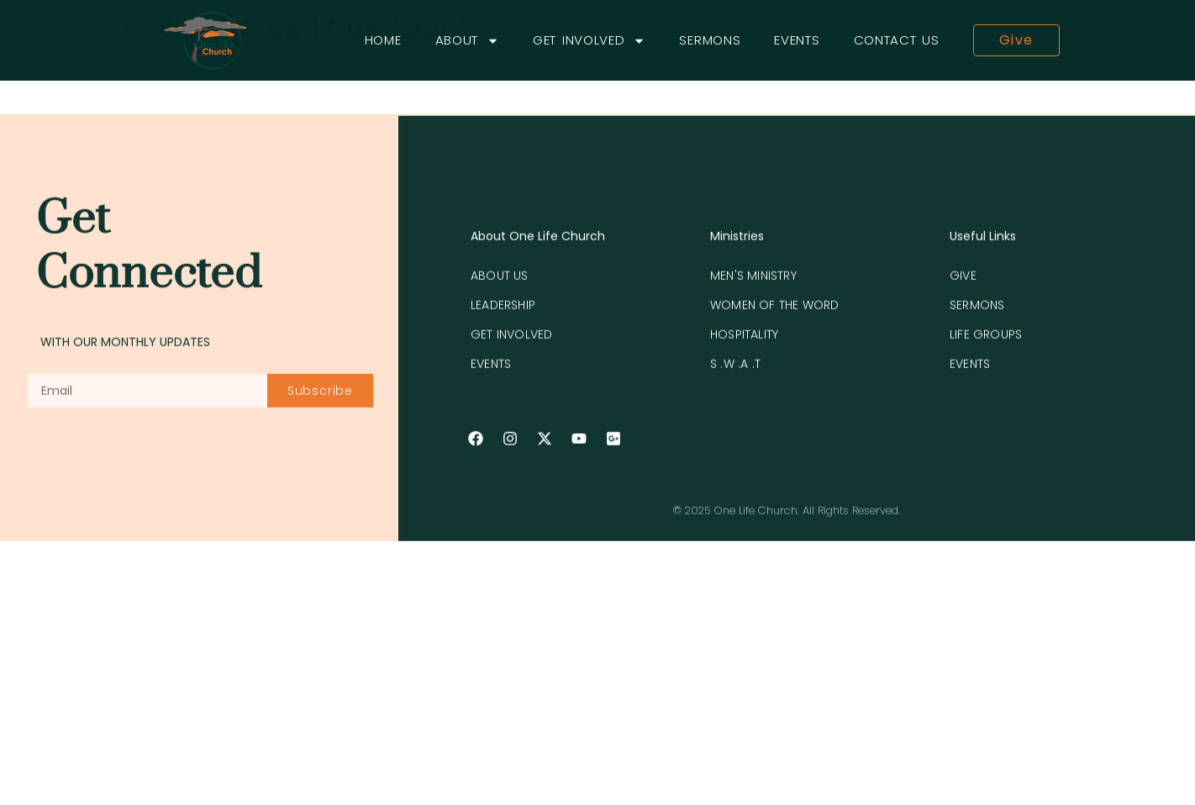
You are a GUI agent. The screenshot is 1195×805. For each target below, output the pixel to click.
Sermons (709, 40)
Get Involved (589, 40)
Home (383, 40)
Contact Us (897, 40)
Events (796, 40)
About (467, 40)
